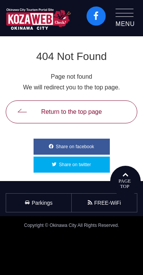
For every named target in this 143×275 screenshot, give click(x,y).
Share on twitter (84, 162)
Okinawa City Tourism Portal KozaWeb (38, 18)
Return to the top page (71, 111)
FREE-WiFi (104, 203)
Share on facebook (82, 144)
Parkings (38, 203)
